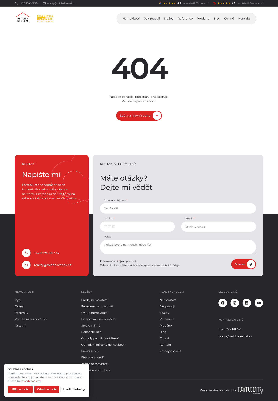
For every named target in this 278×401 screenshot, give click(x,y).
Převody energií (92, 357)
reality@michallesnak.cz (52, 265)
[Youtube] (259, 303)
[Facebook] (222, 303)
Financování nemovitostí (98, 319)
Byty (18, 300)
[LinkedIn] (247, 303)
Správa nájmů (91, 325)
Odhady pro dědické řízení (100, 338)
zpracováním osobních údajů (162, 265)
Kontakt (244, 18)
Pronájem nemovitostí (97, 306)
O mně (229, 18)
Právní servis (90, 351)
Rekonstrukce (91, 332)
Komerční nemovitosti (31, 319)
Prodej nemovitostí (94, 300)
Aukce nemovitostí (94, 364)
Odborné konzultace (95, 370)
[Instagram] (234, 303)
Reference (185, 18)
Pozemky (21, 312)
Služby (168, 18)
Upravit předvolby (73, 389)
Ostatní (20, 325)
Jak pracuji (152, 18)
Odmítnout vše (46, 389)
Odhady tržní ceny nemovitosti (103, 344)
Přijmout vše (20, 389)
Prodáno (203, 18)
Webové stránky (211, 390)
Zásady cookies (170, 351)
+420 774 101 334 (46, 253)
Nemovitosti (131, 18)
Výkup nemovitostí (94, 312)
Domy (19, 306)
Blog (217, 18)
